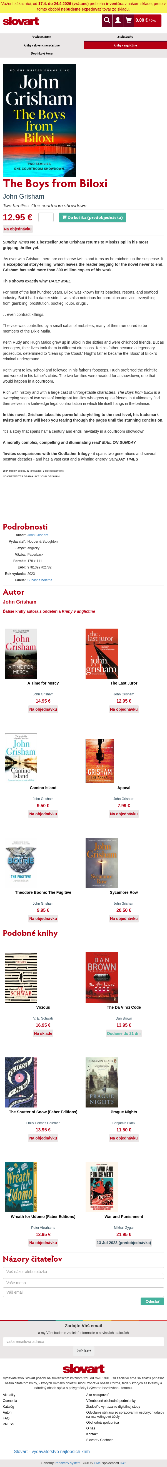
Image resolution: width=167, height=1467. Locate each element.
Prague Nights (124, 1112)
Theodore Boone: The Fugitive (43, 892)
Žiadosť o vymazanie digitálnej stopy (113, 1407)
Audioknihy (125, 37)
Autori (7, 1412)
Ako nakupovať (97, 1395)
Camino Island (43, 788)
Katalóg (8, 1407)
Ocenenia (10, 1401)
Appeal (123, 788)
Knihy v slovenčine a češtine (42, 45)
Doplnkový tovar (42, 53)
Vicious (43, 1007)
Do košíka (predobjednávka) (92, 217)
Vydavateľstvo (41, 37)
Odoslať (152, 1301)
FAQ (6, 1418)
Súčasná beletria (40, 580)
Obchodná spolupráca (102, 1422)
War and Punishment (123, 1216)
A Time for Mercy (43, 683)
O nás (90, 1428)
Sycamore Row (124, 892)
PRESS (8, 1424)
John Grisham (23, 196)
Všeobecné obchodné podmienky (111, 1401)
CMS (97, 1463)
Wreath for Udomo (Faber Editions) (43, 1216)
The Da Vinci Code (124, 1007)
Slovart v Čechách (99, 1440)
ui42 (123, 1463)
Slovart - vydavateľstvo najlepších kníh (52, 1451)
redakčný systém (68, 1463)
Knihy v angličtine (125, 45)
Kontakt (92, 1434)
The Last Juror (123, 683)
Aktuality (9, 1395)
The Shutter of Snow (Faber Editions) (43, 1112)
